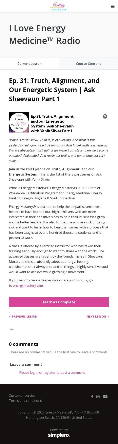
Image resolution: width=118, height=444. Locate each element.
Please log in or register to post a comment (52, 372)
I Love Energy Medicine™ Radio (44, 34)
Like (11, 329)
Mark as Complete (59, 302)
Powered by (39, 433)
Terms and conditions (25, 400)
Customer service (22, 395)
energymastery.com (28, 285)
